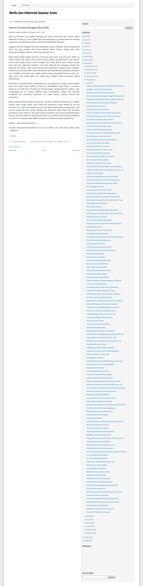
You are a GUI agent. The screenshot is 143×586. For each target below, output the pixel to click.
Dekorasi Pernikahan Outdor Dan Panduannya (102, 304)
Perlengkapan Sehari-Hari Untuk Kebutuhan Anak (103, 133)
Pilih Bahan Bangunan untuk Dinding (99, 247)
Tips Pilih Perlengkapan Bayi (96, 328)
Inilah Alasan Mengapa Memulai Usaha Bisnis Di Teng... (105, 200)
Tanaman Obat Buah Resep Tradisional (100, 378)
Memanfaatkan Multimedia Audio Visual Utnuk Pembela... (106, 388)
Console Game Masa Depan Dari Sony (99, 297)
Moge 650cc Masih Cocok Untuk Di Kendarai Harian (104, 224)
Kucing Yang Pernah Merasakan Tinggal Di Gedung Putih (105, 96)
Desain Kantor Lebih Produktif (97, 465)
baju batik (20, 107)
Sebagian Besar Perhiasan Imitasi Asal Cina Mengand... (105, 301)
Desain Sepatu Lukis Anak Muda (97, 264)
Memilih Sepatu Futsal (94, 227)
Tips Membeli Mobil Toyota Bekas (98, 143)
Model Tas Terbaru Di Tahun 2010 (98, 354)
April (88, 523)
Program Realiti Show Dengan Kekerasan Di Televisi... (104, 281)
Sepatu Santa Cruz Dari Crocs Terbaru (99, 190)
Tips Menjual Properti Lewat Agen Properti (101, 311)
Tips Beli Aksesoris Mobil (95, 321)
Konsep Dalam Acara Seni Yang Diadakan (100, 364)
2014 (86, 50)
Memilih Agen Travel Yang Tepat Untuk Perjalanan (103, 294)
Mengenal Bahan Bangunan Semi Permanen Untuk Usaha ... (107, 405)
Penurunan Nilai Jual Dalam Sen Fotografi (101, 156)
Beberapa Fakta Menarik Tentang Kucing (100, 445)
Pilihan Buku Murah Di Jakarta (97, 217)
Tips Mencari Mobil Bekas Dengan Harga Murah (103, 499)
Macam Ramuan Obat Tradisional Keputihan (101, 193)
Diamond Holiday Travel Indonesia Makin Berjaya (103, 180)
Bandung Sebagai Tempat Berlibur (98, 277)
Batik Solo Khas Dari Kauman (96, 106)
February (90, 530)
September (90, 76)
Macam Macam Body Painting (97, 203)
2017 (86, 40)
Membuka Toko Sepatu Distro (97, 344)
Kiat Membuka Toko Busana (96, 244)
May (88, 520)
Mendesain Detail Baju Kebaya (97, 274)
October (89, 73)
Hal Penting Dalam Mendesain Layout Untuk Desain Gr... (106, 421)
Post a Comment (14, 147)
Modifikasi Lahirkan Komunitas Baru (99, 435)
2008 (86, 541)
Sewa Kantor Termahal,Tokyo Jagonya (99, 374)
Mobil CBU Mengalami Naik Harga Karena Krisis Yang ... (105, 361)
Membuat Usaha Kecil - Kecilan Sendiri (100, 150)
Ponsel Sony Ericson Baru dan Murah (99, 126)
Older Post (75, 150)
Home (14, 5)
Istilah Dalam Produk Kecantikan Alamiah (100, 432)
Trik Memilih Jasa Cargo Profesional (98, 136)
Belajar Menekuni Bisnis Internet (98, 425)
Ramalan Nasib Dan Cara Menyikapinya (100, 448)
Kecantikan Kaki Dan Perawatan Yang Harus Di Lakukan (105, 237)
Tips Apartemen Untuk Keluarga (97, 505)
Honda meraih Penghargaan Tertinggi (99, 130)
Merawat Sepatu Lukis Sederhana (98, 109)
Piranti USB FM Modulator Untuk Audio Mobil (102, 210)
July (88, 83)
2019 (86, 36)
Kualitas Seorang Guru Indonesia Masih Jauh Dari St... (105, 123)
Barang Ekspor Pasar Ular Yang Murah (99, 230)
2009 (86, 537)
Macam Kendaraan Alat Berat (96, 468)
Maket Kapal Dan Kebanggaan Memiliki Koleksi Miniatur (105, 86)
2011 (86, 60)
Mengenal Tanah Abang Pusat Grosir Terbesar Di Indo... (105, 438)
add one (62, 141)
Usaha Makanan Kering (94, 418)
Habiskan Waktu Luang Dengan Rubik (99, 482)
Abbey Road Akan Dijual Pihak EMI (98, 395)
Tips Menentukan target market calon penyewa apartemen (106, 452)
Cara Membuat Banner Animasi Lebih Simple (102, 103)
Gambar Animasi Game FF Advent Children (101, 250)
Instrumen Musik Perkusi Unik (97, 284)
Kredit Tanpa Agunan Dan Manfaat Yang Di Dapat (103, 197)
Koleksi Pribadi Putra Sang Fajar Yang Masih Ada (103, 502)
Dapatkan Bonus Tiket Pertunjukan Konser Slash (103, 307)
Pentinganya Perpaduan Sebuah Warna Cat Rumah (104, 116)
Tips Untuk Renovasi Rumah (96, 489)
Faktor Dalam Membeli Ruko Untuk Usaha (101, 462)
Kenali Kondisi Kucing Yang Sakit (97, 234)
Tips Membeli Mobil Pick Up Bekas (98, 153)
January (89, 533)
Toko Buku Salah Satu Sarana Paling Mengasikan (103, 351)
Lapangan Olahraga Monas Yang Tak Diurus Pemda (104, 381)
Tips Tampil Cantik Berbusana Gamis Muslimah (102, 177)
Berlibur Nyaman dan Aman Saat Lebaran (101, 331)
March (89, 526)
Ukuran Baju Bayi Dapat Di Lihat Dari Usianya (102, 140)
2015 (86, 47)
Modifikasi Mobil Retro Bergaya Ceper (99, 89)
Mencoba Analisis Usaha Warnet (98, 428)
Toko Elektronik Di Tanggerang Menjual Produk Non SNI (105, 334)
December (90, 66)
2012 (86, 57)
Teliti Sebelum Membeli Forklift (97, 415)
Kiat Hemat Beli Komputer (95, 254)
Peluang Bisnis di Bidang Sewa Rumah (99, 401)
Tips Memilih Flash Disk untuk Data (98, 240)
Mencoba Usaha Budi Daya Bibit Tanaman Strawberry (105, 166)
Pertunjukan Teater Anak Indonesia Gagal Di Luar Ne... (105, 385)
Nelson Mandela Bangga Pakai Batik (29, 27)
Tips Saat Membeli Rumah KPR (97, 458)
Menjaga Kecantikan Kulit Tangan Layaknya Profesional (105, 99)
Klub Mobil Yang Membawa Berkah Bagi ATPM (102, 485)
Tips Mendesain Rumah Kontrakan (98, 324)
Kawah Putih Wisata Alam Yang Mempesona (101, 391)
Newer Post (12, 150)
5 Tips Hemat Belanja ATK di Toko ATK (99, 317)
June (88, 516)
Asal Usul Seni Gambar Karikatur (97, 160)
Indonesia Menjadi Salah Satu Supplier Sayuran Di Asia (105, 170)
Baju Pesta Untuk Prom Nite (96, 475)
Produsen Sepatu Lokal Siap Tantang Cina (100, 93)
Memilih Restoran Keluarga (96, 257)
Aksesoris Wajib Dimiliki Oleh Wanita (99, 220)
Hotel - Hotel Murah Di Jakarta (97, 267)
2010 (86, 63)
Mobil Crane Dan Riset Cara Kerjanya (99, 163)
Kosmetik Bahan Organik (95, 358)
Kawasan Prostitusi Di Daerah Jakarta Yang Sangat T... (104, 113)
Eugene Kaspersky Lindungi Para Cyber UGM (101, 338)
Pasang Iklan (43, 128)
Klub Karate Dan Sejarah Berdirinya (98, 442)
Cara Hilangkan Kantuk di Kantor (97, 455)
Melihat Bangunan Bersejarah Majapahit (100, 348)
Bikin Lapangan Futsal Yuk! (96, 187)
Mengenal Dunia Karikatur (95, 368)
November (90, 70)
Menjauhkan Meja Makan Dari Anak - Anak (101, 314)
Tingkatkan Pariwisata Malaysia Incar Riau (101, 291)
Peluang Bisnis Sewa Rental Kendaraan (100, 411)
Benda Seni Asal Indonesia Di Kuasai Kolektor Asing (104, 341)
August (89, 80)
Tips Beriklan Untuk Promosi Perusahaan (100, 509)
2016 (86, 43)
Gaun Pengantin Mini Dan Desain (98, 371)
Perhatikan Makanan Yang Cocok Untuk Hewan (102, 287)
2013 (86, 53)
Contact (26, 5)
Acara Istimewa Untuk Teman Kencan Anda (101, 398)
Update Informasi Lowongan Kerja (98, 472)
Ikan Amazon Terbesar (94, 207)
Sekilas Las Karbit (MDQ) (95, 173)
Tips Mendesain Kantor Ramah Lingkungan (101, 408)
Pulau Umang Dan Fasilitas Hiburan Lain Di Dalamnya (104, 213)
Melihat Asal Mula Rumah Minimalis (99, 270)
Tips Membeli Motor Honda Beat (98, 146)
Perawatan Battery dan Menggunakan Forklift (102, 183)
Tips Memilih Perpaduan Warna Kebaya (100, 119)
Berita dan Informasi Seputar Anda (33, 12)
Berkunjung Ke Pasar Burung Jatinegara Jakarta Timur (105, 492)
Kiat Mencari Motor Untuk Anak (97, 495)
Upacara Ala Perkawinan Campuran (98, 512)
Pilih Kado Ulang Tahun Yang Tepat (98, 478)
